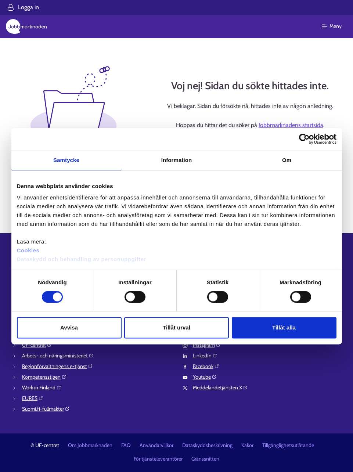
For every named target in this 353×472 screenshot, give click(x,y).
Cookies (28, 250)
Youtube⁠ (205, 377)
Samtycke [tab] (66, 160)
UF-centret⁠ (37, 345)
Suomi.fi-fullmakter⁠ (46, 409)
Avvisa (69, 327)
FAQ (126, 445)
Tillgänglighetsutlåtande (288, 445)
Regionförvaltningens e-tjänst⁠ (57, 366)
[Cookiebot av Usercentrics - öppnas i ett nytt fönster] (304, 138)
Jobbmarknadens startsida (291, 125)
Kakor (247, 445)
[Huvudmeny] (336, 26)
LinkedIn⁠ (205, 355)
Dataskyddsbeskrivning (207, 445)
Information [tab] (176, 160)
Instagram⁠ (207, 345)
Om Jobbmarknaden (90, 445)
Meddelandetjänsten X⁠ (220, 387)
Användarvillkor (156, 445)
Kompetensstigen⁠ (44, 377)
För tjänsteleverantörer (158, 458)
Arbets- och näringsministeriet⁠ (58, 355)
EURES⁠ (32, 398)
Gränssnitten (205, 458)
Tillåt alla (284, 327)
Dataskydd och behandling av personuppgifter (81, 259)
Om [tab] (286, 160)
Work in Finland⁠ (41, 387)
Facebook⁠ (206, 366)
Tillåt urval (176, 327)
